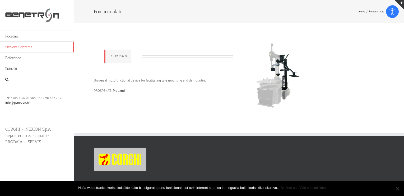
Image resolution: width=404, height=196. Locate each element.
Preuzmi (119, 90)
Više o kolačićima (312, 188)
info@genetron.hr (17, 102)
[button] (37, 79)
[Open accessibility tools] (392, 11)
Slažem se (289, 188)
